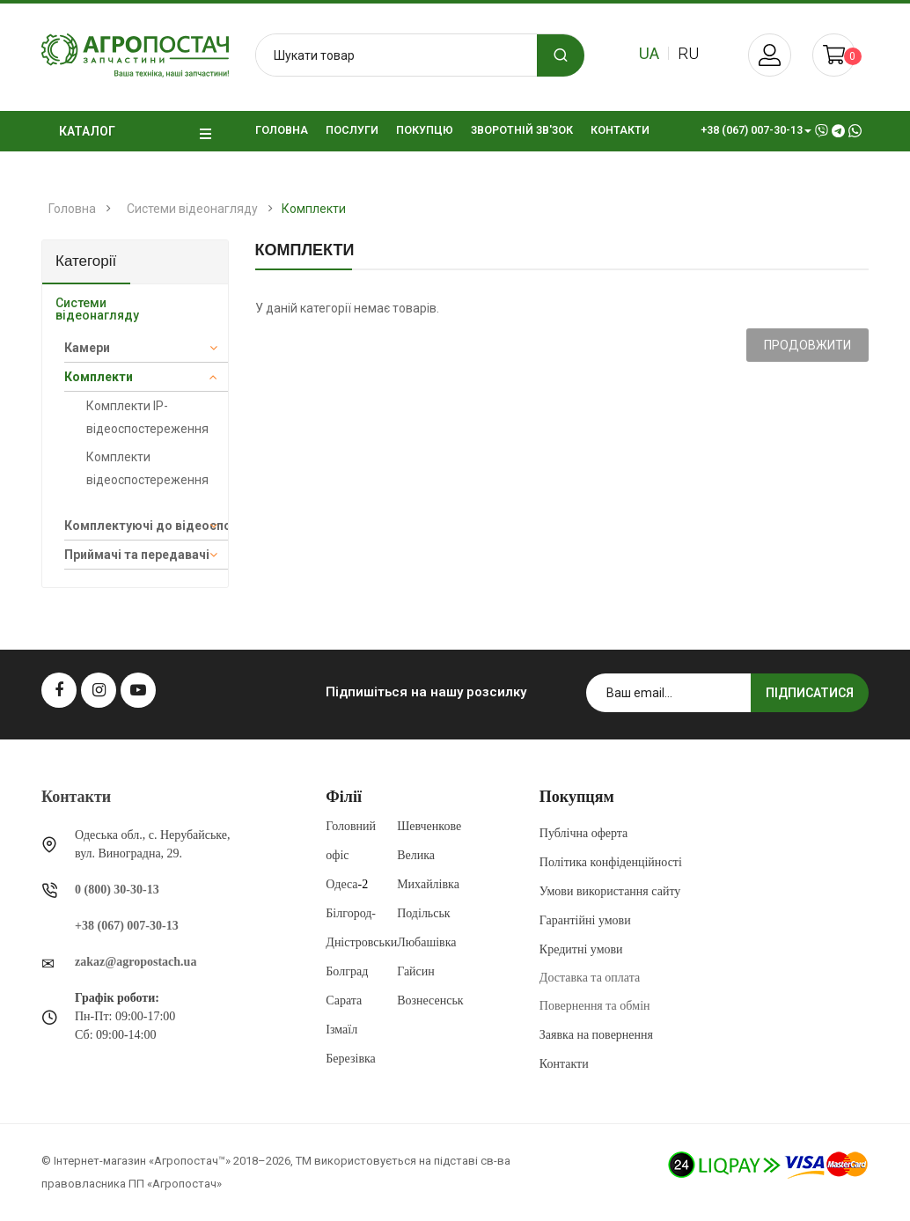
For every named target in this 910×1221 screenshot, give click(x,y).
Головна (72, 208)
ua (649, 53)
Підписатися (810, 693)
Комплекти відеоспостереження (147, 468)
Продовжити (807, 345)
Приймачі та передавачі (136, 555)
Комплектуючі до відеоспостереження (146, 526)
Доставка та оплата (589, 977)
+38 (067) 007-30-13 (127, 925)
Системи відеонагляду (192, 208)
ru (688, 53)
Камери (87, 348)
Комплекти (314, 208)
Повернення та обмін (594, 1005)
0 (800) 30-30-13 (117, 889)
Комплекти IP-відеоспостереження (147, 417)
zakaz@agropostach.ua (135, 961)
